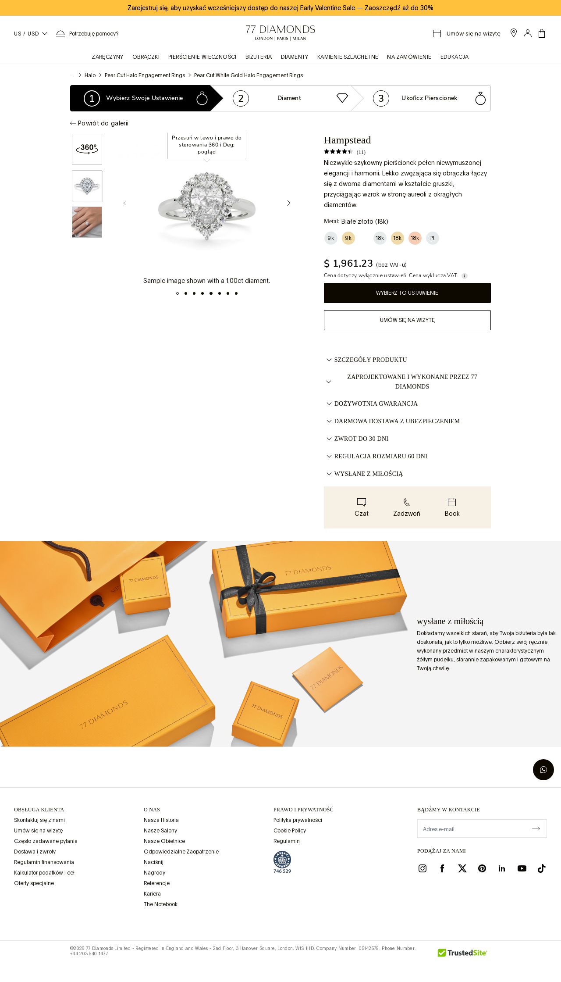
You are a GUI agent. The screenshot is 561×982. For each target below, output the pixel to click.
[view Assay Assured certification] (282, 862)
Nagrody (154, 872)
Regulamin (286, 841)
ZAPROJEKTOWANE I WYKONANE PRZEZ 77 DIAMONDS (400, 382)
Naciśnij (153, 862)
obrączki (146, 57)
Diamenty (295, 57)
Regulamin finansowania (44, 862)
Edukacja (454, 57)
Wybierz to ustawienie (407, 293)
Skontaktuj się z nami (39, 820)
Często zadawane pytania (46, 841)
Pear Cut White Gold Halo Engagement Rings (248, 75)
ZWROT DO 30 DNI (356, 439)
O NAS (152, 810)
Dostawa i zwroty (35, 851)
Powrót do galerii (99, 123)
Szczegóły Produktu (365, 360)
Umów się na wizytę (407, 320)
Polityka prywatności (297, 820)
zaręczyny (108, 57)
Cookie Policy (289, 830)
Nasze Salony (160, 830)
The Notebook (161, 904)
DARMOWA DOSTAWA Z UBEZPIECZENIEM (392, 421)
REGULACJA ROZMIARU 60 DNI (375, 456)
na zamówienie (409, 57)
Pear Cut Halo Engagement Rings (145, 75)
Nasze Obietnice (164, 841)
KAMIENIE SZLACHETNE (348, 57)
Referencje (157, 883)
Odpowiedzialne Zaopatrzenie (181, 851)
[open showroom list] (513, 33)
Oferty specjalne (34, 883)
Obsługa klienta (39, 810)
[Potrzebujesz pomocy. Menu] (87, 33)
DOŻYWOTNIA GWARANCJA (371, 404)
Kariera (152, 893)
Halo (90, 75)
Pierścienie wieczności (202, 57)
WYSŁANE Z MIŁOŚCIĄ (363, 474)
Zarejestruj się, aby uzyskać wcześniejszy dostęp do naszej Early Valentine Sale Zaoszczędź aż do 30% (280, 8)
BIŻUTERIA (258, 57)
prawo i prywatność (303, 810)
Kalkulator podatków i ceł (44, 872)
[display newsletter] (536, 828)
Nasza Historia (161, 820)
